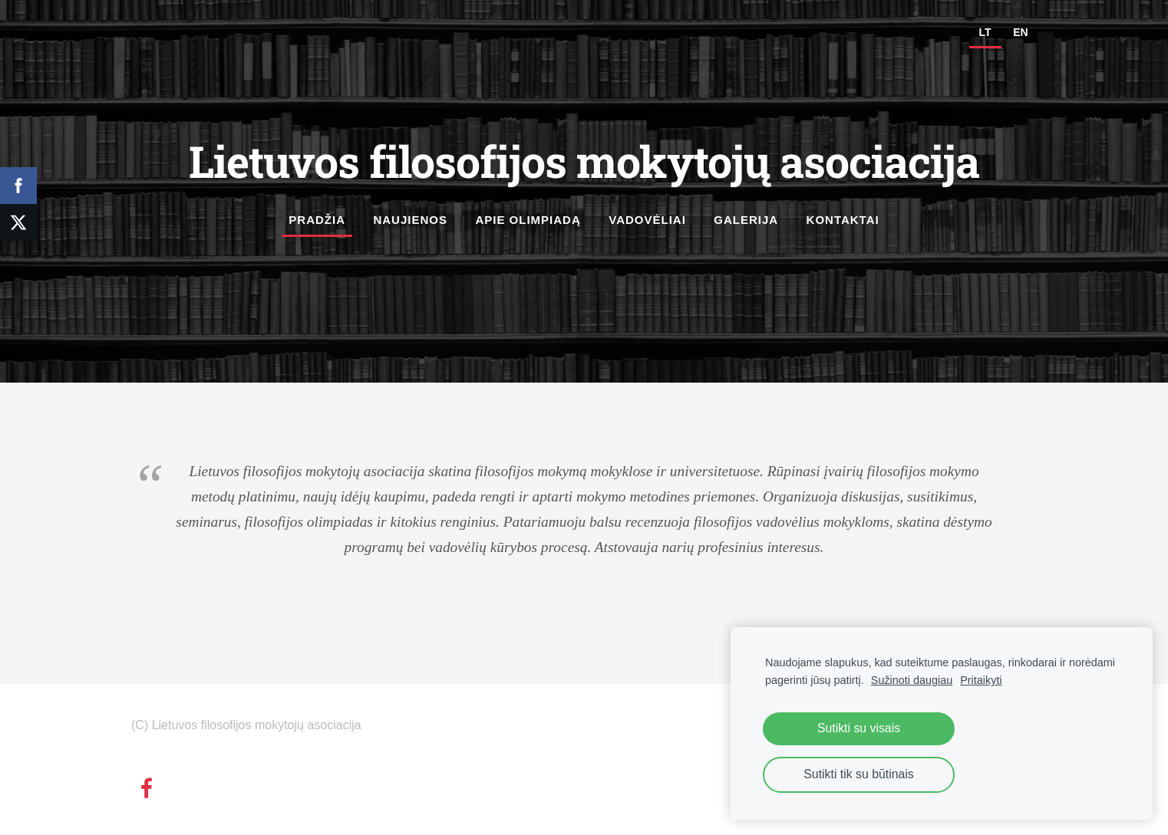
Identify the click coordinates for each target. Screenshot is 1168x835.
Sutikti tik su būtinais (858, 774)
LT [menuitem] (985, 32)
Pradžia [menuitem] (317, 219)
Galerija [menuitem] (746, 219)
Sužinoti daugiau (911, 680)
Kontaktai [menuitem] (843, 219)
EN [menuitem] (1020, 32)
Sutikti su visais (858, 728)
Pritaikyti (980, 680)
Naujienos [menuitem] (410, 219)
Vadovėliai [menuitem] (647, 219)
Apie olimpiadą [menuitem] (527, 219)
